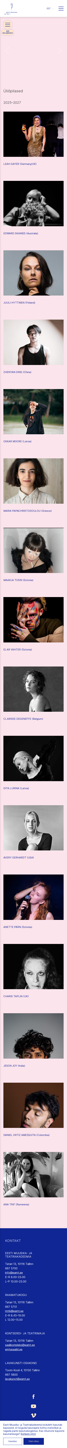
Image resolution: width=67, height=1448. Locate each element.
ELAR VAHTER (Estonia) (17, 649)
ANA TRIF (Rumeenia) (16, 1204)
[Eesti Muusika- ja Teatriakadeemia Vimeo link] (33, 1415)
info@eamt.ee (14, 1272)
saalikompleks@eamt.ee (20, 1345)
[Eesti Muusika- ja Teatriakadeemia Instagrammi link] (33, 1425)
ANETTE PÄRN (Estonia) (17, 927)
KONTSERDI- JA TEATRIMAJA (25, 1333)
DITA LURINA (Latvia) (16, 788)
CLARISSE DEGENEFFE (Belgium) (23, 718)
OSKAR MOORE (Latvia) (17, 441)
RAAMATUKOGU (16, 1295)
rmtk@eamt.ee (14, 1311)
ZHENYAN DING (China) (17, 372)
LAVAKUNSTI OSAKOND (21, 1363)
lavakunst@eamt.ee (17, 1379)
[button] (50, 8)
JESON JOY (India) (14, 1065)
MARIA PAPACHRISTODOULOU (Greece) (27, 510)
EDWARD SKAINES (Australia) (20, 233)
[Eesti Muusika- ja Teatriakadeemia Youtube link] (33, 1406)
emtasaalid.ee (13, 1349)
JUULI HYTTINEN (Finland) (19, 302)
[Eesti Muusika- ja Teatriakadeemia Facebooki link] (33, 1396)
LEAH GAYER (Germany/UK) (20, 164)
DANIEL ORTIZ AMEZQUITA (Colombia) (26, 1135)
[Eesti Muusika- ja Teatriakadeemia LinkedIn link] (33, 1435)
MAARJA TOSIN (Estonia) (18, 580)
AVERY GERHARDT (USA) (18, 857)
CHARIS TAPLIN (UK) (16, 996)
